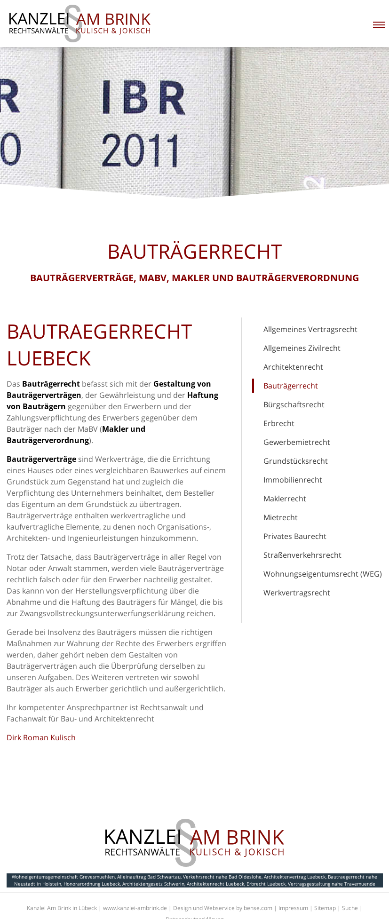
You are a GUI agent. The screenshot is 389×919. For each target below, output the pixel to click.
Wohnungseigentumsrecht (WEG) (322, 574)
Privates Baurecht (294, 536)
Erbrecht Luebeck (266, 883)
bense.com (258, 908)
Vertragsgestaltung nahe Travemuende (331, 883)
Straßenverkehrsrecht (302, 555)
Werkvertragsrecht (296, 592)
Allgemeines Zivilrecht (302, 348)
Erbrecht (278, 423)
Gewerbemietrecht (296, 442)
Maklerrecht (284, 498)
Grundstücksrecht (295, 461)
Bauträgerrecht (290, 385)
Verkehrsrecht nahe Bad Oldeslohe (222, 876)
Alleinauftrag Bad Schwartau (149, 876)
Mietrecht (280, 517)
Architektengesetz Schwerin (153, 883)
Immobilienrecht (292, 480)
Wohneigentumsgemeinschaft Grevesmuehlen (63, 876)
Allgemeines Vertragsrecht (310, 329)
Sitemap (325, 908)
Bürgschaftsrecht (294, 404)
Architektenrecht (293, 367)
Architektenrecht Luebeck (215, 883)
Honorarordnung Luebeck (92, 883)
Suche (350, 908)
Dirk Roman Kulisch (41, 737)
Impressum (293, 908)
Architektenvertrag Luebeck (294, 876)
